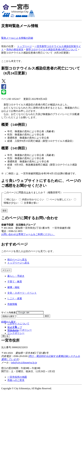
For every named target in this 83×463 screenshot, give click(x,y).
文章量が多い (31, 203)
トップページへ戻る (18, 262)
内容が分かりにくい (33, 199)
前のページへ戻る (17, 259)
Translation (12, 330)
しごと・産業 (14, 298)
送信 (4, 210)
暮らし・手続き (15, 276)
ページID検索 (8, 316)
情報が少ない (11, 203)
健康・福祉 (13, 287)
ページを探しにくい (61, 199)
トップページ (24, 46)
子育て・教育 (14, 281)
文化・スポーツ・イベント (22, 293)
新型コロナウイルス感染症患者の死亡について (51, 49)
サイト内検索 (8, 312)
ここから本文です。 (12, 61)
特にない (12, 199)
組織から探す (8, 321)
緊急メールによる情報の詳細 (17, 38)
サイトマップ (14, 327)
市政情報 (12, 304)
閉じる (5, 336)
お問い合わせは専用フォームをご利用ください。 (28, 234)
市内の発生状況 (14, 49)
